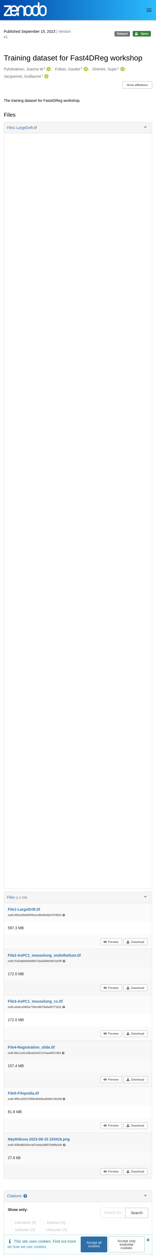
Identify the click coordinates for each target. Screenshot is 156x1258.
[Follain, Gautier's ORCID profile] (85, 69)
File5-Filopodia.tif (23, 1093)
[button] (78, 127)
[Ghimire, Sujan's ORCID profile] (122, 69)
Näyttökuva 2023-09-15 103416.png (39, 1139)
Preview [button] (110, 942)
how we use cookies (29, 1247)
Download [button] (135, 942)
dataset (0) (56, 1222)
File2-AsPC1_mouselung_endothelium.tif (44, 955)
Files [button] (77, 897)
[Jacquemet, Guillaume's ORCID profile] (46, 76)
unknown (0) (56, 1230)
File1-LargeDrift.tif (24, 909)
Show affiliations (137, 85)
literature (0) (25, 1222)
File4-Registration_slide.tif (31, 1047)
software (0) (25, 1230)
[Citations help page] (25, 1196)
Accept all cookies (93, 1244)
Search (137, 1213)
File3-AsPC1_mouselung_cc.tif (35, 1001)
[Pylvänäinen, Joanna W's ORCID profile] (48, 69)
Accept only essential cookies (126, 1244)
